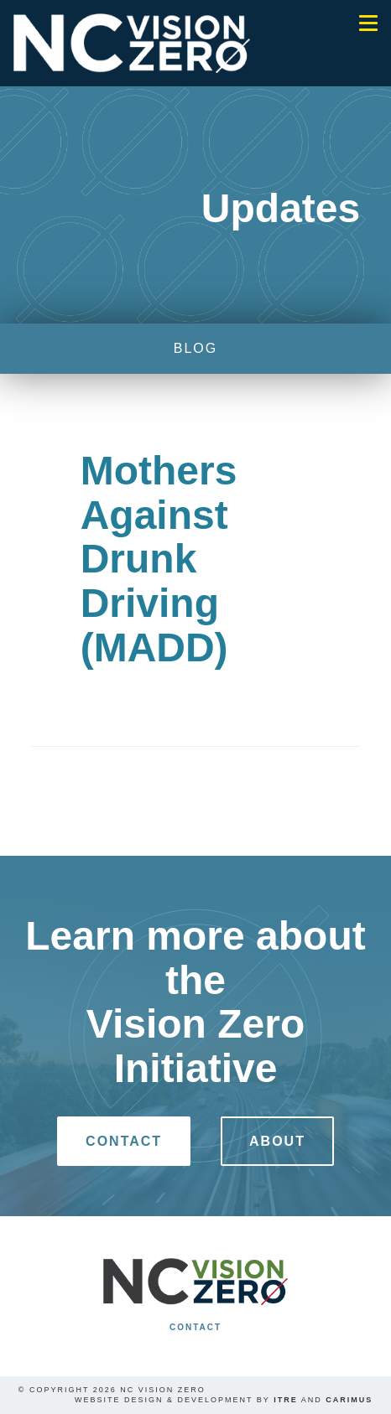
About (277, 1141)
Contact (124, 1141)
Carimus (349, 1400)
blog (195, 348)
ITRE (286, 1400)
